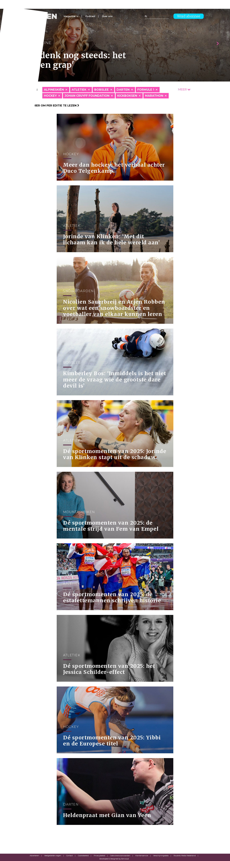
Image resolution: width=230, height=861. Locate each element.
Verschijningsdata (161, 855)
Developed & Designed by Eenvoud (114, 859)
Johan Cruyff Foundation (87, 95)
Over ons (107, 16)
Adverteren (34, 855)
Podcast (90, 16)
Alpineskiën (54, 89)
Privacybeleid (99, 855)
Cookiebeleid (83, 855)
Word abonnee (188, 16)
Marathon (154, 95)
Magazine (69, 16)
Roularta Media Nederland (185, 855)
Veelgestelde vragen (52, 855)
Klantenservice (141, 855)
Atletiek (79, 89)
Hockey (50, 95)
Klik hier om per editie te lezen (52, 105)
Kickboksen (127, 95)
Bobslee (101, 89)
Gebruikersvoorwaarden (120, 855)
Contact (69, 855)
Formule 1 (145, 89)
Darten (123, 89)
